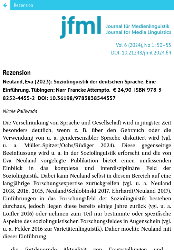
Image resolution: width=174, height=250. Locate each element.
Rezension (23, 5)
